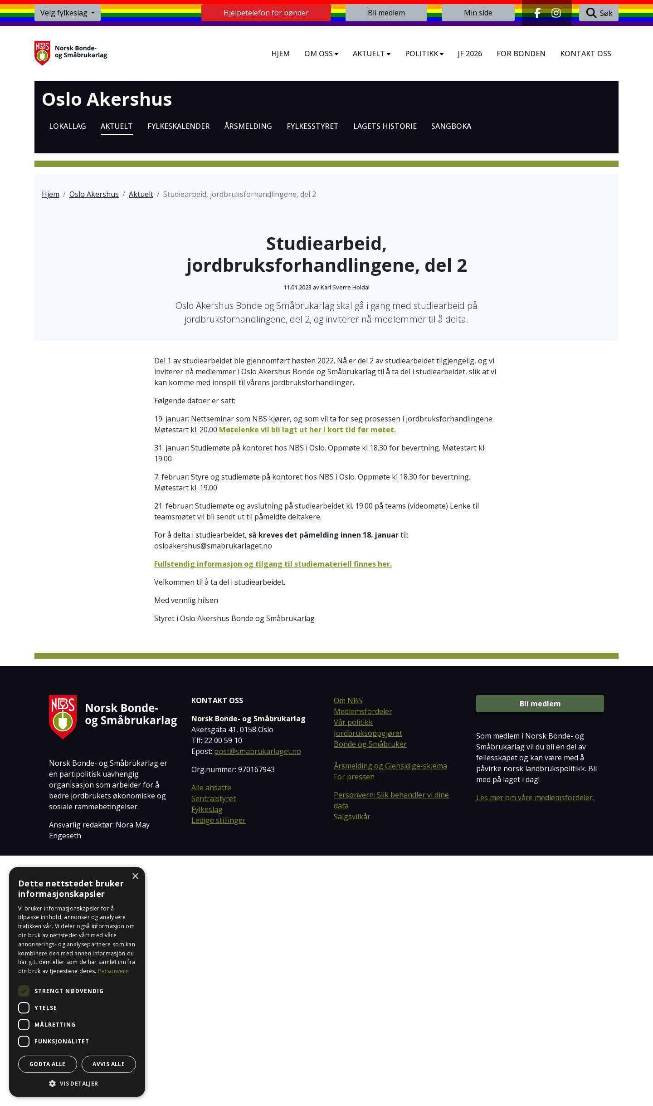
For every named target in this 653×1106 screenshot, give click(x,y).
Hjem (50, 194)
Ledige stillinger (218, 1071)
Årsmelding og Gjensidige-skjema (390, 1017)
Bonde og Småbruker (370, 995)
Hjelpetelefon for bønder (266, 13)
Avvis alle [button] (109, 1064)
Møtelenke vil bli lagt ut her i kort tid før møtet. (307, 680)
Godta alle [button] (47, 1064)
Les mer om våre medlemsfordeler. (535, 1048)
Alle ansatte (211, 1038)
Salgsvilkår (352, 1067)
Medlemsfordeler (363, 962)
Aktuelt (141, 194)
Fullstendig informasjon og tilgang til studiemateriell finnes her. (273, 814)
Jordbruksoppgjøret (368, 984)
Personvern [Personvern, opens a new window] (113, 971)
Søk (599, 13)
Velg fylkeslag (64, 13)
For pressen (354, 1028)
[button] (77, 1083)
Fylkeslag (207, 1060)
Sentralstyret (213, 1049)
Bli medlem (386, 13)
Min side (478, 13)
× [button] (135, 876)
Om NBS (348, 951)
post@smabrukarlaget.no (257, 1002)
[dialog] (77, 982)
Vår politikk (353, 973)
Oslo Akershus (107, 99)
